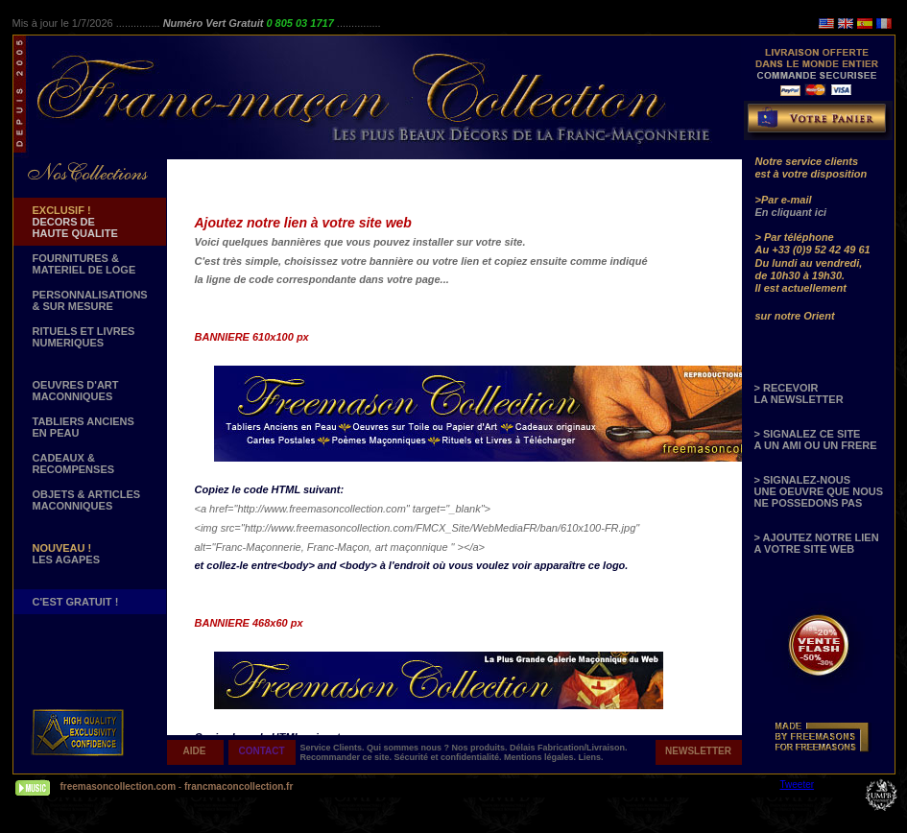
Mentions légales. (541, 757)
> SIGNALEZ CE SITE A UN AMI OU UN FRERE (815, 439)
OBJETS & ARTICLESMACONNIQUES (87, 500)
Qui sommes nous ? (409, 747)
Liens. (591, 757)
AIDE (194, 751)
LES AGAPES (67, 553)
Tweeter (797, 784)
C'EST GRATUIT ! (76, 601)
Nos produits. (481, 747)
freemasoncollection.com (118, 786)
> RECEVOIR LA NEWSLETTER (799, 393)
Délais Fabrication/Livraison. (569, 747)
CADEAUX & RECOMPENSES (74, 463)
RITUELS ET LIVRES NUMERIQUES (84, 336)
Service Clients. (334, 747)
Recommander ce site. (347, 757)
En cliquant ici (791, 212)
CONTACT (261, 751)
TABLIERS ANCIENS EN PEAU (83, 427)
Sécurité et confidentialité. (449, 757)
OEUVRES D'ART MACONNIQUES (76, 390)
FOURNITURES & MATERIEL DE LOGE (84, 263)
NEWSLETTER (698, 751)
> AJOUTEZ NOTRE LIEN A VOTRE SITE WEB (816, 543)
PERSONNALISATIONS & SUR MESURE (90, 300)
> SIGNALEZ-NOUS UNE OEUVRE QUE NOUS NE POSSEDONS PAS (818, 491)
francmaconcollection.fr (238, 786)
